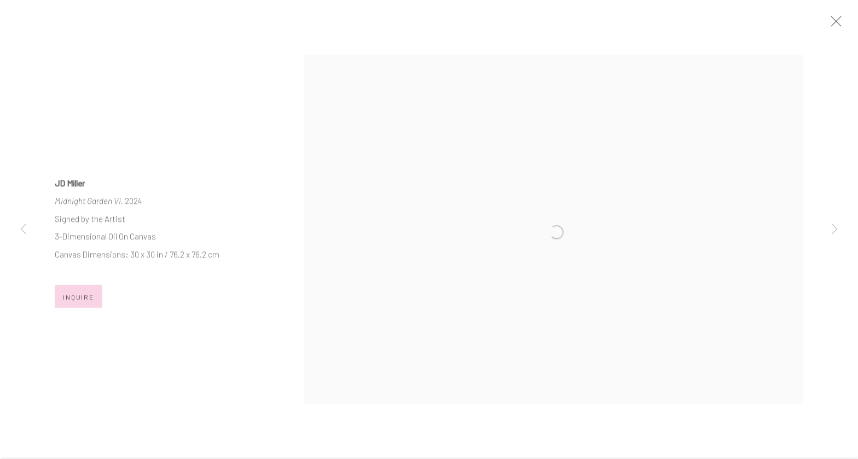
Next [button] (834, 229)
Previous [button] (23, 229)
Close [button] (846, 24)
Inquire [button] (78, 304)
